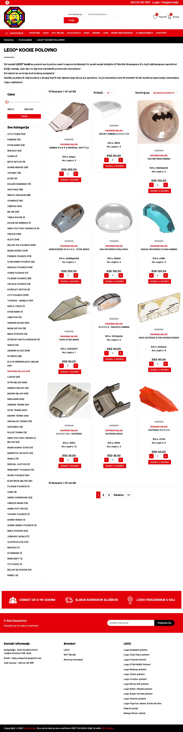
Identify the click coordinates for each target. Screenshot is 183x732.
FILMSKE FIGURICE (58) (19, 278)
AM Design (107, 728)
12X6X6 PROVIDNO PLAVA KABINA (158, 249)
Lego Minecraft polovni (136, 684)
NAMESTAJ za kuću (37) (20, 453)
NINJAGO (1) (13, 547)
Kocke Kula (30, 728)
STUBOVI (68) (14, 356)
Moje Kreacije (131, 708)
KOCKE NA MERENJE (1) (19, 223)
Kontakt (161, 33)
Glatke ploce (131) (17, 542)
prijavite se (164, 622)
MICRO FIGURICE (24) (18, 475)
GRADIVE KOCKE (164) (18, 322)
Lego (46, 33)
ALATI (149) (13, 239)
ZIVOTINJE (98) (15, 189)
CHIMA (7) (12, 156)
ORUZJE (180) (14, 234)
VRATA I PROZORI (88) (18, 195)
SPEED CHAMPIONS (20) (19, 497)
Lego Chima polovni (134, 674)
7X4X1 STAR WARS (68, 339)
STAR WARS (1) (15, 311)
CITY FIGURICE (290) (17, 295)
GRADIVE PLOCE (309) (18, 350)
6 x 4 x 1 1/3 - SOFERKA (69, 433)
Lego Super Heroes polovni (138, 693)
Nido (86, 33)
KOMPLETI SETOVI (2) (18, 289)
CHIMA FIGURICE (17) (17, 273)
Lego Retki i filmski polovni (138, 689)
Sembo (96, 33)
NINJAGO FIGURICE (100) (19, 267)
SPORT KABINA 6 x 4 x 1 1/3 (113, 134)
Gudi (105, 33)
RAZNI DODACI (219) (17, 250)
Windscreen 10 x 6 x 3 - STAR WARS (69, 249)
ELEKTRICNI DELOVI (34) (19, 481)
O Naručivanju (144, 33)
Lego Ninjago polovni (135, 669)
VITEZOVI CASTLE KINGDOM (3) (23, 339)
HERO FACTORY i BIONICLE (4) (23, 228)
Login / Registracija (165, 2)
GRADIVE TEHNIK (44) (18, 404)
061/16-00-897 (140, 2)
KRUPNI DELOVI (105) (17, 393)
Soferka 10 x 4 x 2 (159, 430)
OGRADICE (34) (15, 200)
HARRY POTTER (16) (17, 508)
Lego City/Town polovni (136, 654)
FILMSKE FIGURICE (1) (18, 486)
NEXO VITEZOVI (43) (17, 531)
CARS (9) (11, 492)
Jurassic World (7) (18, 536)
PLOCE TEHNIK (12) (17, 432)
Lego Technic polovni (135, 698)
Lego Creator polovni (135, 679)
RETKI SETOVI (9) (16, 161)
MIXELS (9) (12, 458)
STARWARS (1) (14, 553)
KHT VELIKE (58, 33)
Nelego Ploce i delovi (134, 713)
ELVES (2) (12, 178)
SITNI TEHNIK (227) (17, 410)
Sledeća (119, 495)
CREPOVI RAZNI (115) (17, 503)
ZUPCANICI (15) (15, 427)
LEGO (67, 650)
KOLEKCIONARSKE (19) (19, 184)
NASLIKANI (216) (15, 399)
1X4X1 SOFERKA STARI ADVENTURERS (158, 337)
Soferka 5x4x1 (114, 433)
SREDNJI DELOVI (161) (18, 388)
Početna (34, 33)
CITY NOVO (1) (14, 564)
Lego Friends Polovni (135, 659)
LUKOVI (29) (13, 377)
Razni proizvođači (122, 33)
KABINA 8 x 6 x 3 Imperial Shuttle (69, 147)
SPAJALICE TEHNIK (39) (19, 421)
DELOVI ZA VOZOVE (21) (19, 569)
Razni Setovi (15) (16, 328)
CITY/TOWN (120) (16, 134)
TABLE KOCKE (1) (16, 217)
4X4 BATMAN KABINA (159, 158)
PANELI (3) (12, 575)
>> (128, 495)
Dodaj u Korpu (70, 179)
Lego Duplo (74, 33)
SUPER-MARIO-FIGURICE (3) (22, 525)
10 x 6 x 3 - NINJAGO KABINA (114, 327)
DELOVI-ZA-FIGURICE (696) (21, 245)
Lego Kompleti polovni (135, 650)
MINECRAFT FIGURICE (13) (20, 469)
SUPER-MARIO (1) (16, 519)
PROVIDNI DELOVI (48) (18, 371)
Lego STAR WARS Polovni (137, 664)
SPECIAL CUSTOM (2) (18, 464)
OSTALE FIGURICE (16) (18, 284)
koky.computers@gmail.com (26, 658)
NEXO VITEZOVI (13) (17, 334)
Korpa (173, 17)
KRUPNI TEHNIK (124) (18, 415)
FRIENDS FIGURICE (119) (19, 256)
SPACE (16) (12, 345)
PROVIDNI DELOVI (69, 144)
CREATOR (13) (14, 317)
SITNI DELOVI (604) (17, 382)
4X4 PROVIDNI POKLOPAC (113, 249)
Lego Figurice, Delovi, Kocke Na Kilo (142, 703)
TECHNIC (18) (14, 173)
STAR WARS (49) (16, 145)
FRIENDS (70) (14, 139)
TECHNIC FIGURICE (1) (18, 514)
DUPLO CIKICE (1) (16, 306)
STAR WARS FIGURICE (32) (21, 261)
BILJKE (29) (13, 211)
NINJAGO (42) (14, 150)
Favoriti (160, 17)
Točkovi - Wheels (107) (20, 300)
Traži (24, 116)
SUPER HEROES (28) (17, 167)
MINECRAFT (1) (14, 558)
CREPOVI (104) (14, 206)
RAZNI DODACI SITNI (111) (20, 447)
